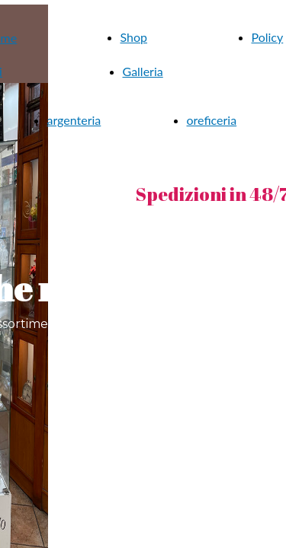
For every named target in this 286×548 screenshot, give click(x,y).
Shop (134, 37)
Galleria (143, 71)
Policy (268, 37)
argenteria (74, 120)
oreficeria (212, 120)
